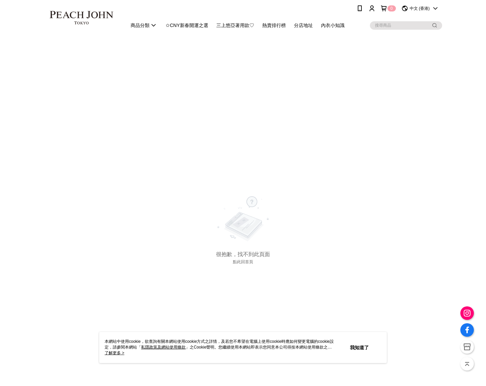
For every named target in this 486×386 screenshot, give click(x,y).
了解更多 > (114, 353)
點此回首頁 (243, 261)
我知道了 (359, 347)
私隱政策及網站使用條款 (163, 347)
